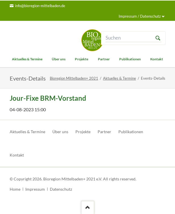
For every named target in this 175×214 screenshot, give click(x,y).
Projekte (82, 131)
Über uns (60, 131)
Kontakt (17, 155)
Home (15, 189)
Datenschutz (61, 189)
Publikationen (130, 131)
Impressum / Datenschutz (140, 16)
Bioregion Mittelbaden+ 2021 (74, 78)
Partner (104, 131)
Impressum (35, 189)
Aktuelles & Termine (119, 78)
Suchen (158, 38)
